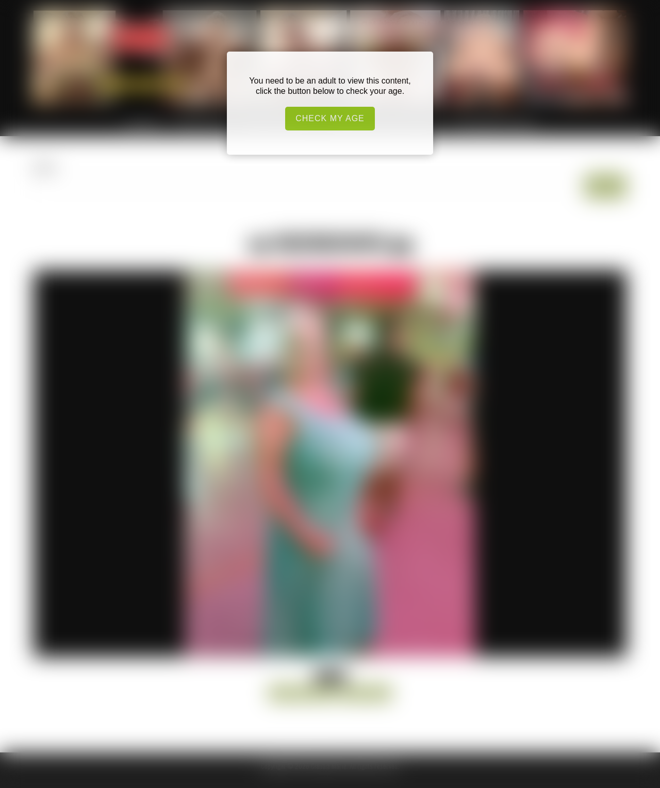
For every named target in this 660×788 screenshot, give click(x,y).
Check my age (330, 118)
